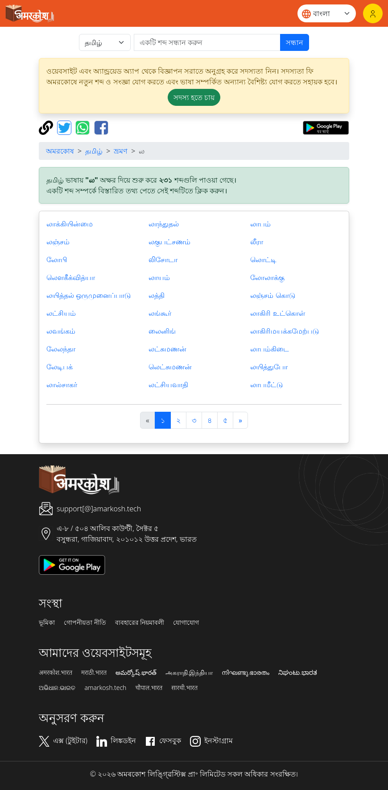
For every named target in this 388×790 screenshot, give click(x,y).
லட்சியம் (61, 313)
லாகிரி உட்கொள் (277, 313)
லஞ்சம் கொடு (272, 295)
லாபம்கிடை (269, 349)
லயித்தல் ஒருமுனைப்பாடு (88, 295)
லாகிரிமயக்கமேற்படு (284, 331)
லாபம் (260, 224)
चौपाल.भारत (148, 688)
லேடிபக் (59, 367)
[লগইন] (373, 13)
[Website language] (326, 13)
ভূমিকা (47, 622)
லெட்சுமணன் (170, 367)
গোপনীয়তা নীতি (85, 622)
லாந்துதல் (164, 224)
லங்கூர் (160, 313)
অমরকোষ (60, 151)
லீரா (256, 242)
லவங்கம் (60, 331)
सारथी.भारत (184, 688)
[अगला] (240, 420)
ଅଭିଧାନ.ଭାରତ (57, 688)
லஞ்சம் (58, 242)
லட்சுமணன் (167, 349)
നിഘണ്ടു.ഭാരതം (245, 672)
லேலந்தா (60, 349)
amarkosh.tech (105, 688)
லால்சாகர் (61, 384)
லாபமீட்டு (266, 384)
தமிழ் (94, 151)
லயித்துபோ (269, 367)
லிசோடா (163, 259)
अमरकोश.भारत (55, 672)
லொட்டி (263, 259)
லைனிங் (162, 331)
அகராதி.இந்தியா (189, 672)
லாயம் (159, 277)
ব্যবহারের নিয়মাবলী (140, 622)
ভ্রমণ (121, 151)
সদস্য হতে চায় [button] (194, 97)
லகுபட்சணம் (169, 242)
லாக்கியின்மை (69, 224)
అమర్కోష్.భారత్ (136, 672)
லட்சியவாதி (168, 384)
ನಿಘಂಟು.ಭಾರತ (297, 672)
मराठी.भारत (94, 672)
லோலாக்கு (267, 277)
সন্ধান (294, 42)
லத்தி (157, 295)
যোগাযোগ (186, 622)
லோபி (56, 259)
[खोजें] (207, 42)
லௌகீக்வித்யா (70, 277)
